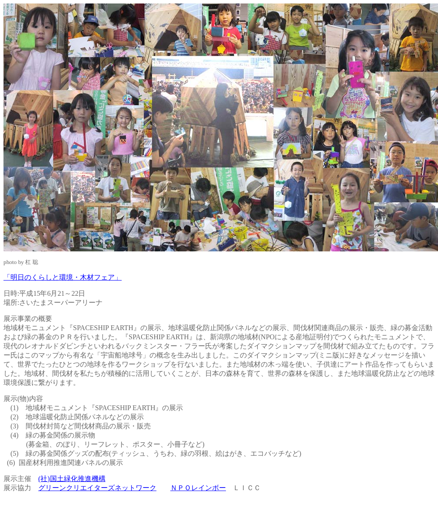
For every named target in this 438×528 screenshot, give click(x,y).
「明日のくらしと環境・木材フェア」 (62, 277)
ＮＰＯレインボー (198, 487)
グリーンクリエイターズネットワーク (97, 487)
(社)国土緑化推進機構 (72, 478)
